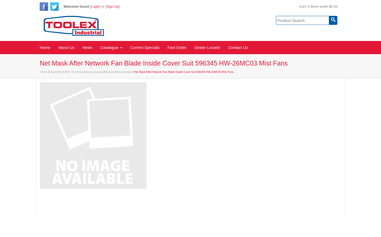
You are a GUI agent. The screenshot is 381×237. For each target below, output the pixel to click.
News (88, 47)
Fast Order (177, 47)
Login (95, 6)
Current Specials (145, 47)
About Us (66, 47)
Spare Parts (58, 72)
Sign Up (112, 6)
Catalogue (111, 47)
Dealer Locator (207, 47)
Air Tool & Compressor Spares (85, 72)
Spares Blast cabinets (118, 72)
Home (45, 47)
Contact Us (238, 47)
